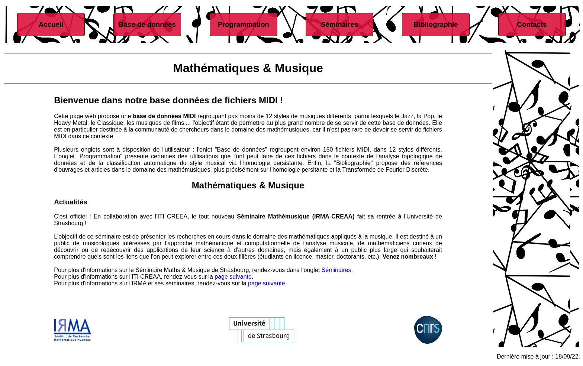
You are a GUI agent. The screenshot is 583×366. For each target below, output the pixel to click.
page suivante (233, 276)
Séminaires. (337, 270)
